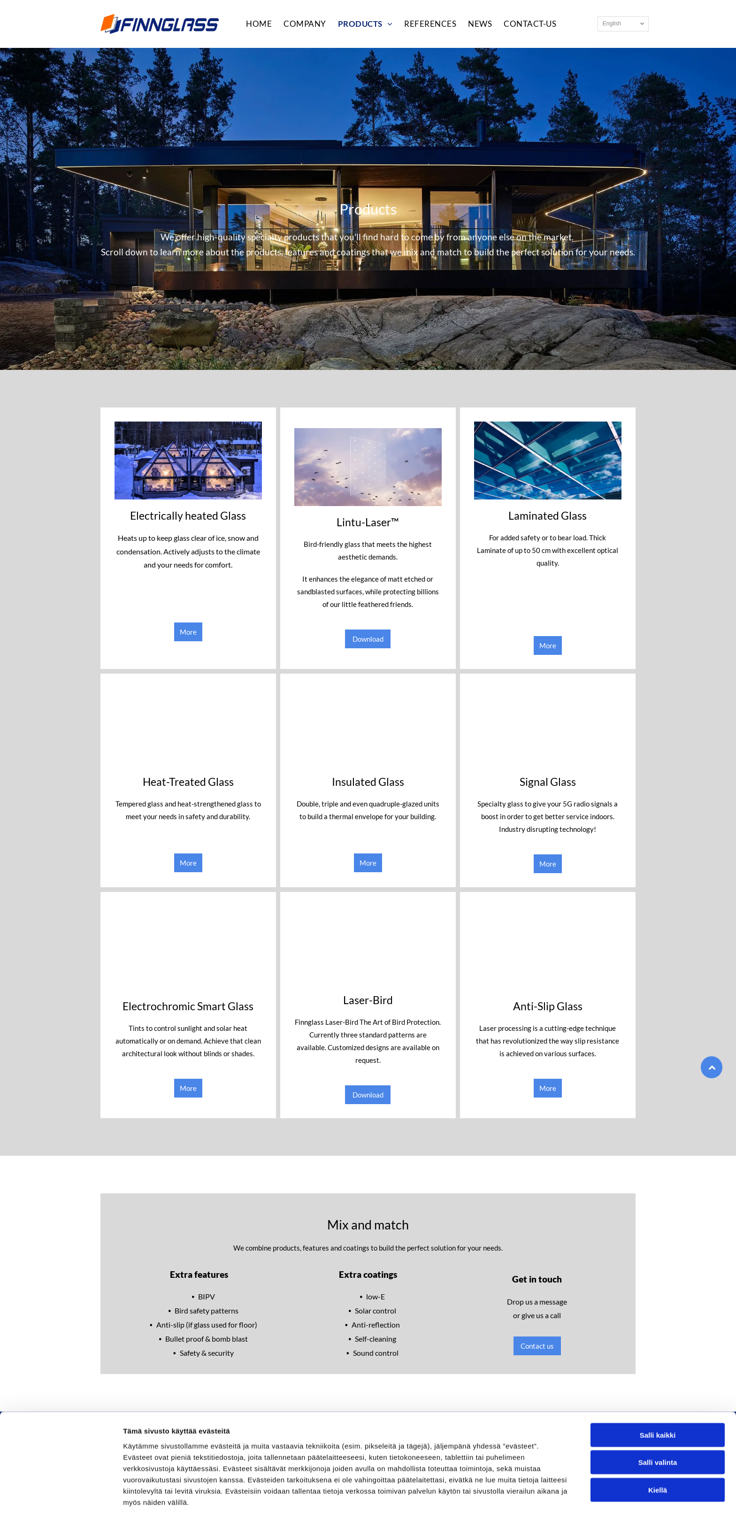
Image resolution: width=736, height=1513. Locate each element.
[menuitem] (253, 24)
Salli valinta (657, 1425)
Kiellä (657, 1452)
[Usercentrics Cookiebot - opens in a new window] (61, 1495)
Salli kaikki (658, 1397)
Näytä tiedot (502, 1494)
